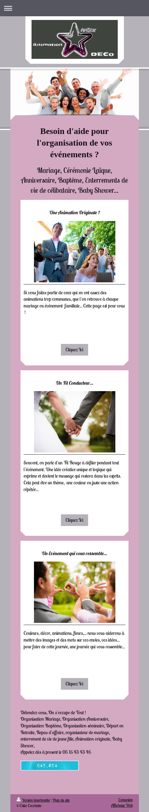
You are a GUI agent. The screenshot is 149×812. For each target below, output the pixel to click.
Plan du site (61, 800)
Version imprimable (33, 800)
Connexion (125, 799)
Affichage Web (122, 805)
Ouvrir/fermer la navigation (74, 8)
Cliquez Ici (74, 349)
